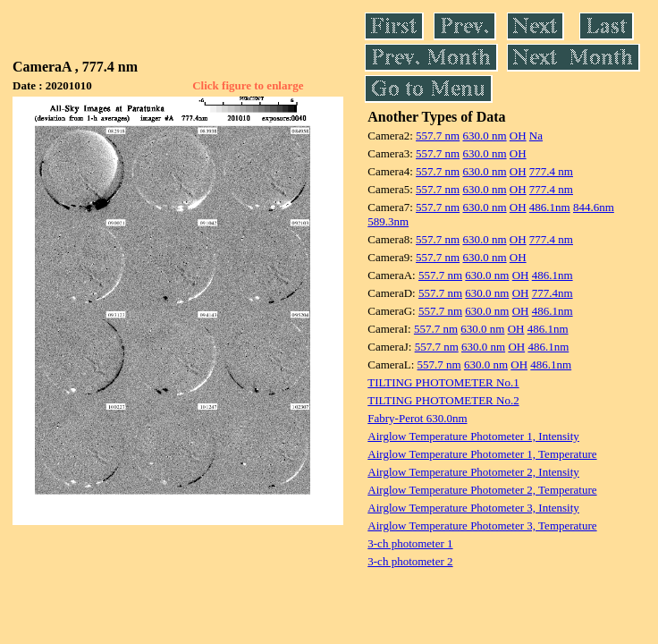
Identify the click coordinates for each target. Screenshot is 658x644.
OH (518, 135)
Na (536, 135)
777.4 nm (551, 171)
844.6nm (593, 207)
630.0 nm (484, 135)
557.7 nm (438, 135)
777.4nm (552, 293)
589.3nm (388, 221)
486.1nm (549, 207)
